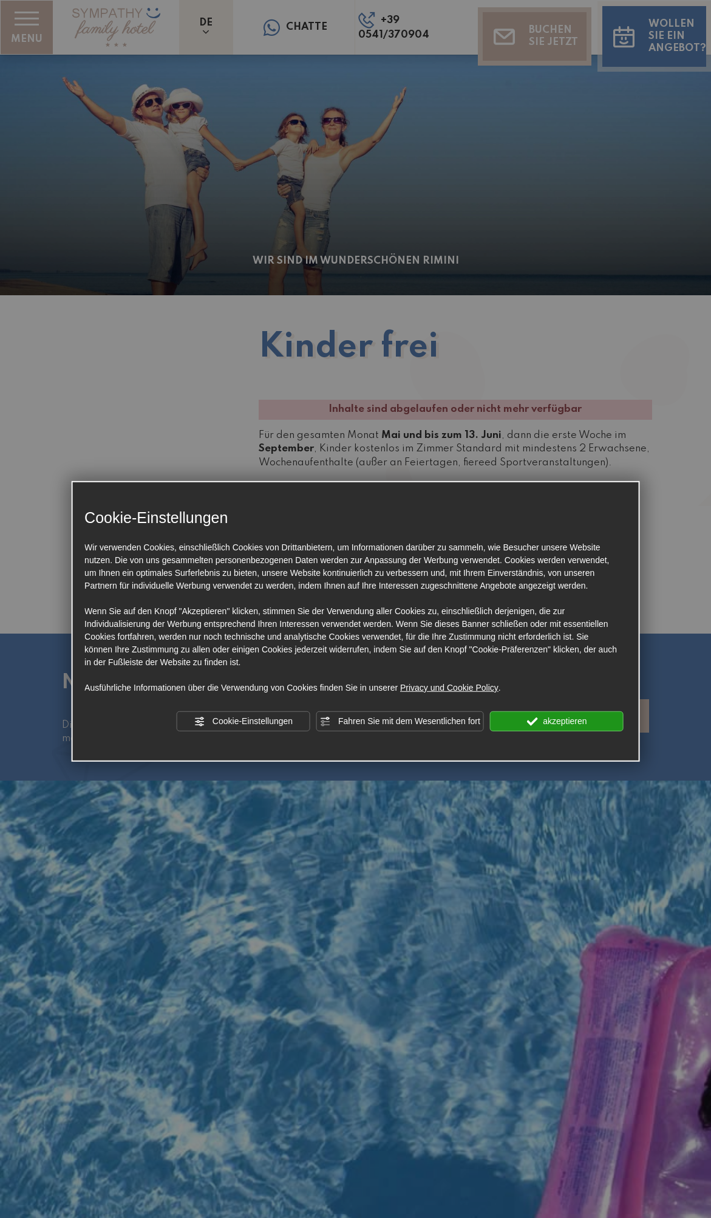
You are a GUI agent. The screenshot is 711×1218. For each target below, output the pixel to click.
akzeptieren (556, 721)
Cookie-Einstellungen (243, 721)
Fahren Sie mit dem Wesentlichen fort (400, 721)
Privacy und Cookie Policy (449, 688)
